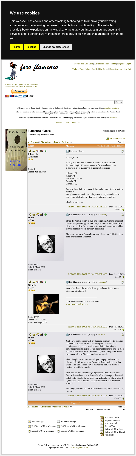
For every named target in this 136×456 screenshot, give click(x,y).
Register (121, 63)
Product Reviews (61, 142)
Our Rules (103, 69)
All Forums (32, 142)
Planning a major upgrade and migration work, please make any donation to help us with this (21, 85)
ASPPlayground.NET (79, 447)
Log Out (127, 69)
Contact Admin (115, 69)
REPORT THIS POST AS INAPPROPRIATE (87, 206)
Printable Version (115, 138)
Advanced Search (101, 63)
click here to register (111, 108)
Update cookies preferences (68, 122)
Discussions (46, 142)
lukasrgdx (102, 214)
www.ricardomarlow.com (77, 304)
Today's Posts (78, 69)
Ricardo (101, 334)
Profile (95, 69)
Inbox (88, 69)
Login (128, 63)
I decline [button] (31, 47)
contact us (113, 118)
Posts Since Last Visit (83, 63)
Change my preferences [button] (55, 47)
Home (113, 63)
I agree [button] (16, 47)
